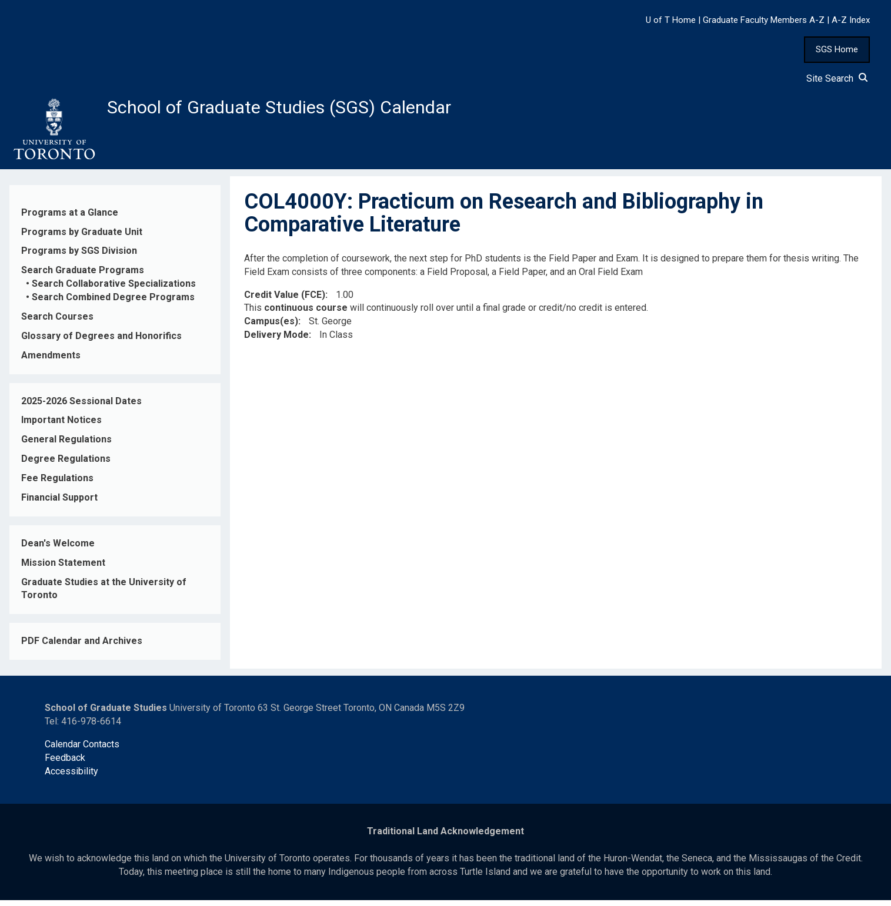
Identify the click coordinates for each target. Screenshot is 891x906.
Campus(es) (271, 327)
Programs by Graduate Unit (81, 237)
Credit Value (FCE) (284, 300)
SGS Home (837, 49)
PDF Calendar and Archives (81, 647)
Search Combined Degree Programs (113, 303)
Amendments (51, 361)
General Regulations (66, 445)
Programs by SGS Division (79, 257)
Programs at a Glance (69, 218)
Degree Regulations (66, 465)
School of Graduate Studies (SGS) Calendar (310, 110)
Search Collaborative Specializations (114, 290)
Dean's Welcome (58, 549)
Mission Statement (63, 568)
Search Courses (57, 322)
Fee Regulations (57, 484)
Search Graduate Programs (82, 276)
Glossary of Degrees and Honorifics (101, 341)
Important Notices (61, 426)
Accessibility (71, 777)
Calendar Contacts (82, 750)
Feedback (65, 763)
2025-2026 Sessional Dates (81, 406)
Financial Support (59, 503)
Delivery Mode (276, 341)
